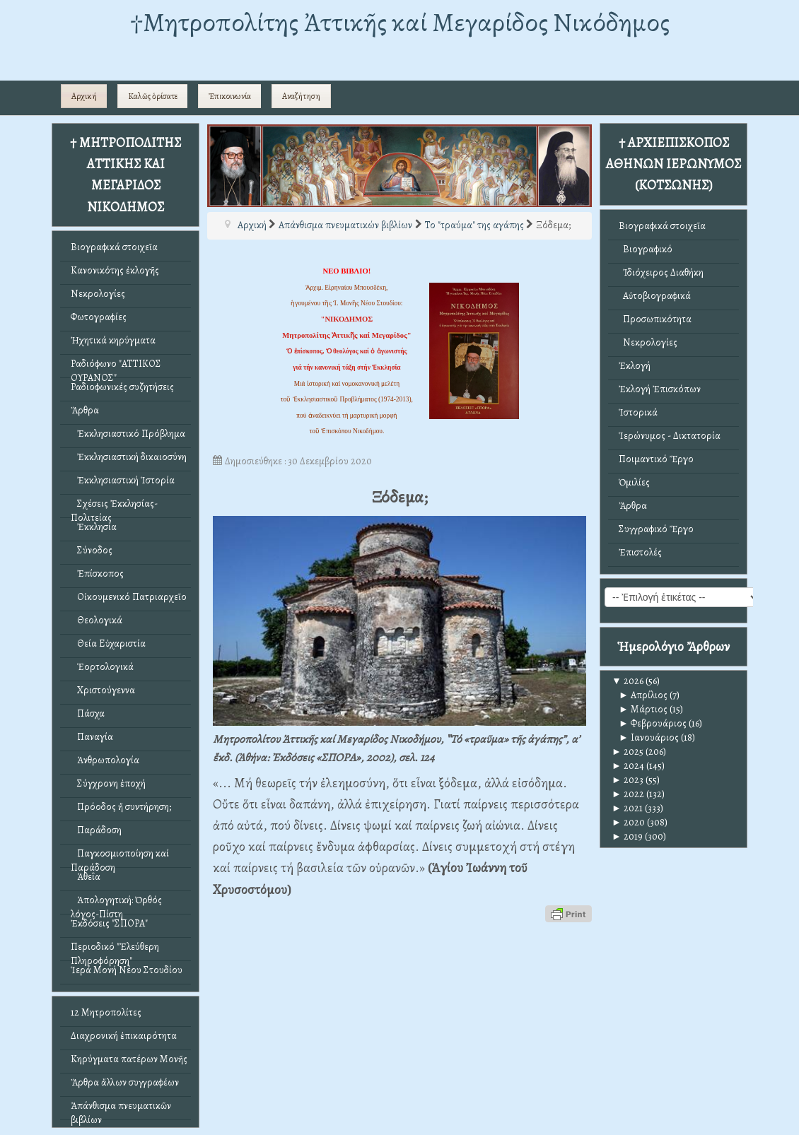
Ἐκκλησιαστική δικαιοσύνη (129, 457)
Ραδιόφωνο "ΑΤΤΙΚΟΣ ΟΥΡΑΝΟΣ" (116, 367)
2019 (627, 836)
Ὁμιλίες (634, 482)
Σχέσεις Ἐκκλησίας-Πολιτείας (114, 507)
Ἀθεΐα (85, 876)
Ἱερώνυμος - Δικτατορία (670, 435)
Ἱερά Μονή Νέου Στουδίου (126, 970)
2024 (628, 765)
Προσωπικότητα (655, 319)
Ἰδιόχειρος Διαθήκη (661, 272)
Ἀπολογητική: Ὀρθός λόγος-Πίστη (116, 903)
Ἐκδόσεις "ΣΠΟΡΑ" (109, 923)
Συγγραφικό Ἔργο (656, 529)
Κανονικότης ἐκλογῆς (115, 270)
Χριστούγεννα (103, 690)
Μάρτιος (643, 709)
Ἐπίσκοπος (97, 573)
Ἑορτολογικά (102, 667)
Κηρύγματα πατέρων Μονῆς (129, 1059)
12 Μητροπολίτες (106, 1012)
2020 (628, 822)
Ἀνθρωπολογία (105, 760)
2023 (627, 780)
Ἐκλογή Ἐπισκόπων (660, 389)
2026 (627, 681)
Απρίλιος (643, 695)
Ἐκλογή (635, 365)
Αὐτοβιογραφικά (655, 295)
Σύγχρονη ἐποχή (108, 783)
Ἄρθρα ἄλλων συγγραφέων (125, 1082)
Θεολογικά (96, 620)
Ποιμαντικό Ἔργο (656, 459)
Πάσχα (88, 713)
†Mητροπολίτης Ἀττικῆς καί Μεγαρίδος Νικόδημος (400, 22)
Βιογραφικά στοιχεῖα (114, 247)
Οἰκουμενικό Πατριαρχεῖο (129, 597)
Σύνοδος (91, 550)
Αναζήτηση (301, 96)
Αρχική (84, 96)
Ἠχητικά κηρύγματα (113, 340)
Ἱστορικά (638, 412)
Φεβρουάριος (653, 723)
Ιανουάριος (649, 737)
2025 (627, 751)
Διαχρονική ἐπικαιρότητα (124, 1035)
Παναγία (92, 736)
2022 (628, 794)
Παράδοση (96, 830)
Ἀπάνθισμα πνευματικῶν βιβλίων (121, 1109)
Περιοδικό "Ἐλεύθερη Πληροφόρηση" (115, 950)
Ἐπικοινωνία (230, 96)
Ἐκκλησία (94, 527)
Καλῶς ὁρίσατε (152, 96)
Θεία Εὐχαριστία (108, 643)
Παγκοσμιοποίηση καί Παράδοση (120, 857)
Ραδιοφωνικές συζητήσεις (122, 387)
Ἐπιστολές (640, 552)
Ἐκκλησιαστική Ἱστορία (123, 480)
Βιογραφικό (645, 249)
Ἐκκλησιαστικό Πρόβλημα (128, 433)
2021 (627, 808)
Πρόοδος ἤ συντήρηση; (121, 806)
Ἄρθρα (85, 410)
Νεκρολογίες (98, 293)
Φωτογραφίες (99, 317)
